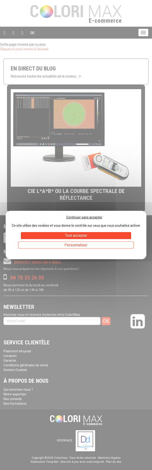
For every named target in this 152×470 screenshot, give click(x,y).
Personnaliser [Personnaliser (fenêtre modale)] (75, 245)
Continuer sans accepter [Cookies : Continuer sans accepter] (84, 217)
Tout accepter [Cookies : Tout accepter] (76, 235)
